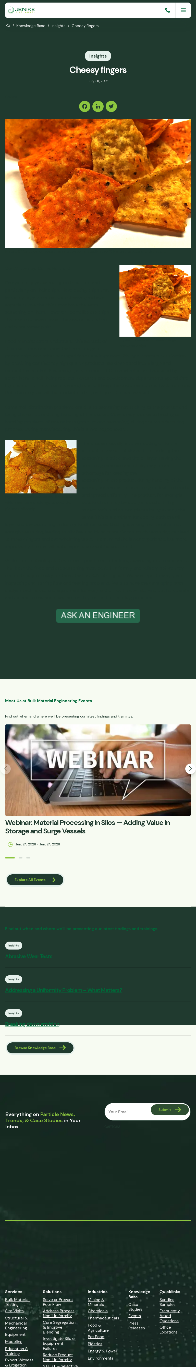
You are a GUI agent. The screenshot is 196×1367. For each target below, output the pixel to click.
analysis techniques (25, 589)
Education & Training (16, 1354)
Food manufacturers (26, 340)
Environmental (101, 1360)
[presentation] (143, 1144)
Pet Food (96, 1339)
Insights (59, 25)
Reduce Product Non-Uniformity (58, 1359)
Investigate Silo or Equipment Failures (59, 1346)
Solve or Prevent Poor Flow (58, 1304)
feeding (166, 413)
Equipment (15, 1336)
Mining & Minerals (96, 1304)
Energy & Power (102, 1353)
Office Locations (169, 1332)
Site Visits (14, 1313)
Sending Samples (168, 1304)
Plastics (95, 1346)
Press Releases (136, 1328)
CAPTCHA (112, 1129)
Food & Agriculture (98, 1330)
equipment (68, 589)
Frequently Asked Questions (170, 1318)
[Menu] (183, 10)
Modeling (13, 1344)
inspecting (16, 582)
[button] (9, 857)
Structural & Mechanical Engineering (16, 1325)
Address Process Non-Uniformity (59, 1316)
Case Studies (135, 1309)
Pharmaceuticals (103, 1320)
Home (8, 25)
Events (134, 1318)
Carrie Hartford (54, 268)
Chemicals (98, 1313)
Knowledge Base (30, 25)
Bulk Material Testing (17, 1304)
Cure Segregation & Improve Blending (59, 1329)
